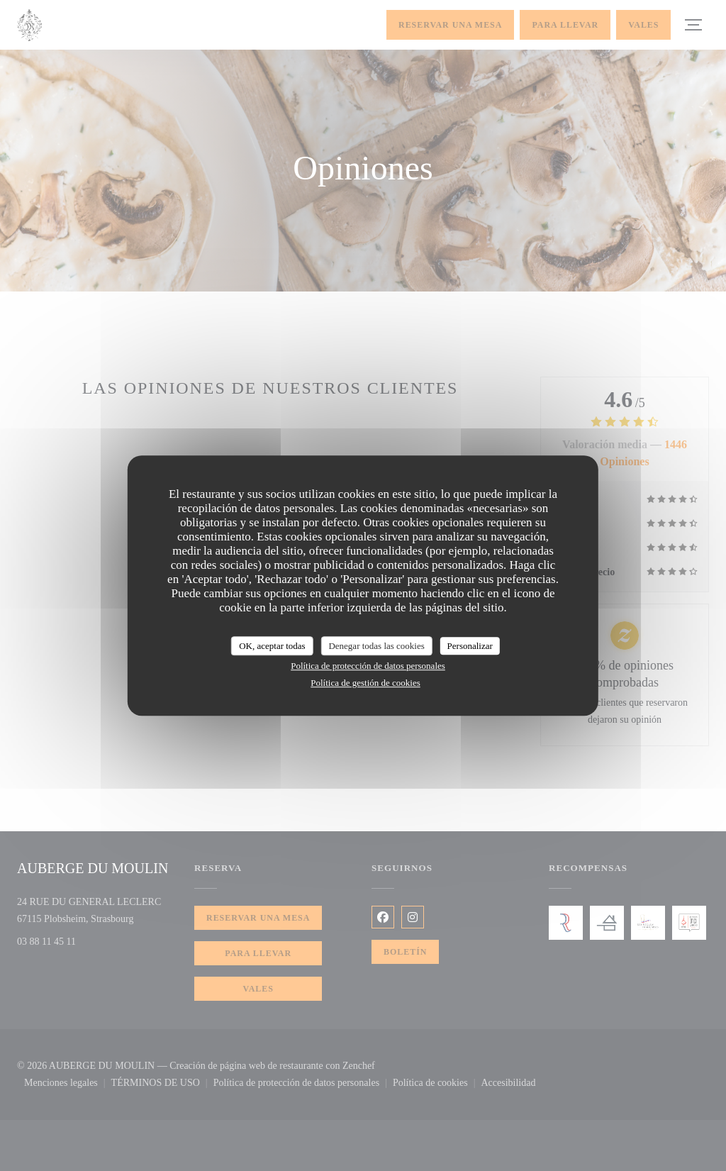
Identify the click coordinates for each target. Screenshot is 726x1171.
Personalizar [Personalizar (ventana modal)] (470, 645)
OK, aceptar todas (272, 645)
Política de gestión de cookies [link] (365, 682)
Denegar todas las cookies (376, 645)
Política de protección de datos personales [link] (368, 665)
